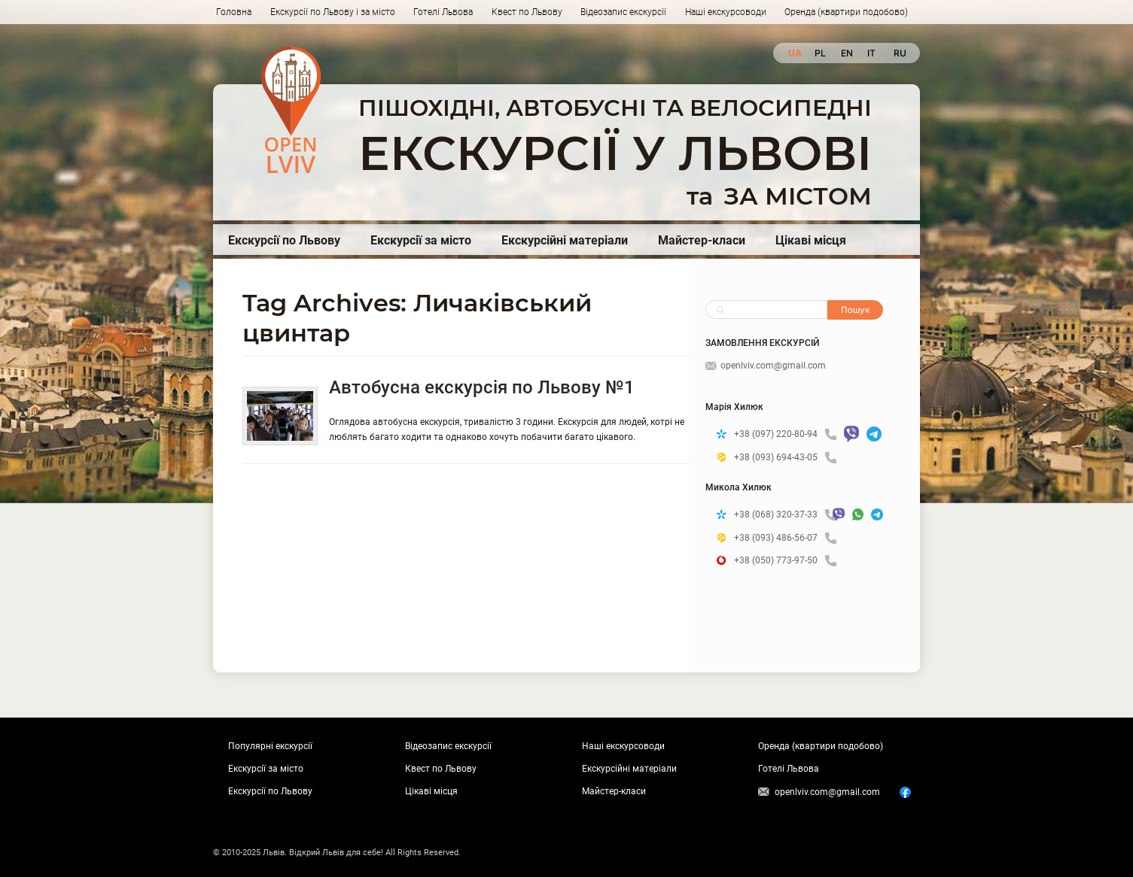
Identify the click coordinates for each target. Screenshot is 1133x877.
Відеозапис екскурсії (623, 12)
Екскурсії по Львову (284, 240)
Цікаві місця (810, 240)
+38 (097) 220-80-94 (785, 434)
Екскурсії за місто (420, 240)
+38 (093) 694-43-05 (785, 457)
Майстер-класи (701, 240)
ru (899, 53)
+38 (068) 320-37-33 (779, 514)
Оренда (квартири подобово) (846, 12)
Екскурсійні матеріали (564, 240)
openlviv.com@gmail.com (765, 365)
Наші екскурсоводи (725, 12)
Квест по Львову (527, 12)
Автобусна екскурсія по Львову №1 (482, 387)
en (846, 53)
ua (793, 53)
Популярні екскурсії (270, 746)
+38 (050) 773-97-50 (785, 560)
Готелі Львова (443, 12)
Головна (233, 12)
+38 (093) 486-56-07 (785, 538)
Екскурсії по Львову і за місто (332, 12)
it (871, 53)
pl (820, 53)
